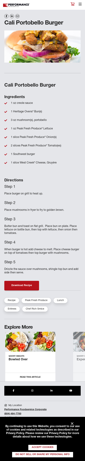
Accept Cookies (42, 447)
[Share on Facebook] (6, 16)
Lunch (60, 300)
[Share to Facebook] (13, 391)
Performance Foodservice (16, 5)
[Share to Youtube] (71, 391)
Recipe (12, 300)
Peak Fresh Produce (36, 300)
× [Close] (72, 424)
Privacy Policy (15, 433)
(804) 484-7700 (12, 414)
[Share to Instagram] (32, 391)
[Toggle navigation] (80, 5)
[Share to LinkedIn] (51, 391)
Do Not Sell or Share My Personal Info (43, 454)
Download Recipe (21, 285)
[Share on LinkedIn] (12, 16)
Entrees (12, 309)
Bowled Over (18, 359)
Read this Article (30, 377)
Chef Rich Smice (35, 309)
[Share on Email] (17, 16)
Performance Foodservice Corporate (25, 409)
